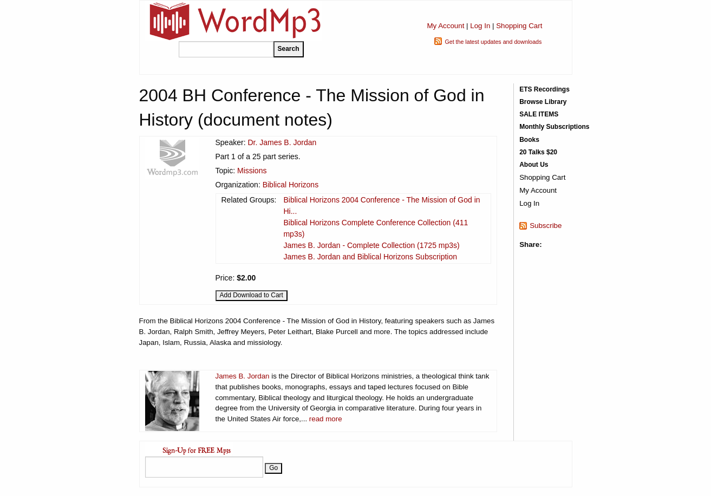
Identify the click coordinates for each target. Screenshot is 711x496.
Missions (251, 170)
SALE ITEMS (538, 114)
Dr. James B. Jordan (281, 142)
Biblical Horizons (290, 184)
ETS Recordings (544, 89)
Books (529, 139)
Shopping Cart (519, 26)
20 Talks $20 (538, 152)
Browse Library (542, 102)
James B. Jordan (243, 376)
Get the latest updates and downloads (493, 41)
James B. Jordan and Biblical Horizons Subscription (370, 256)
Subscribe (546, 225)
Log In (480, 26)
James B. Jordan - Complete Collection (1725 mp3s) (371, 245)
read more (325, 419)
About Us (533, 164)
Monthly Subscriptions (554, 126)
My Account (445, 26)
